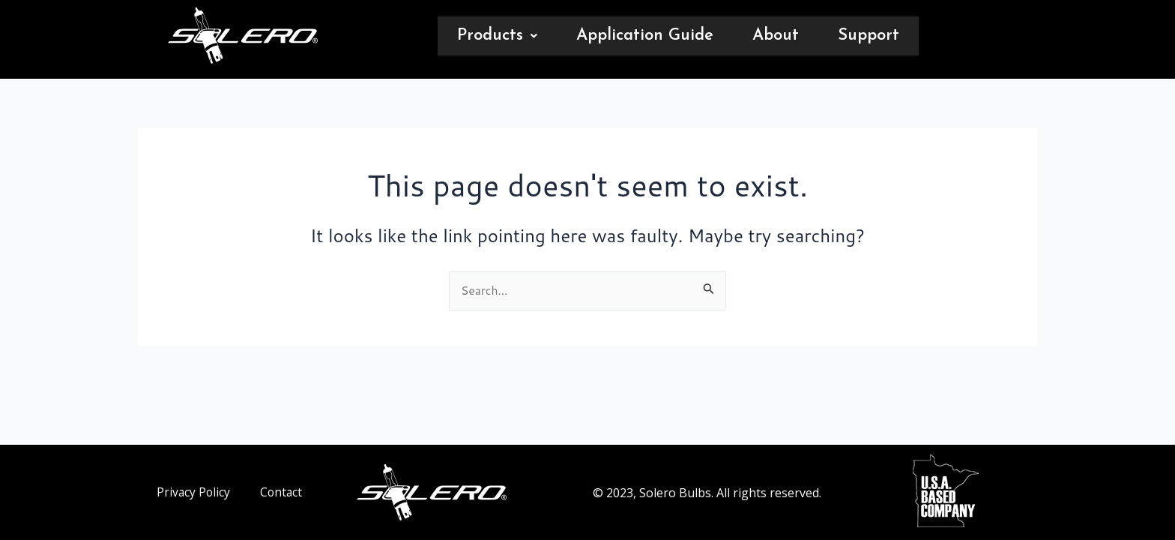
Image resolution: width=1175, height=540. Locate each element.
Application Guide (644, 35)
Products (497, 35)
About (775, 35)
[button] (497, 36)
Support (868, 35)
